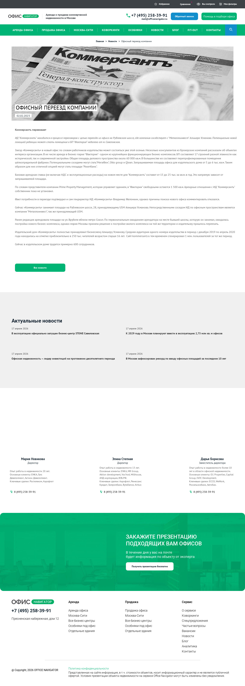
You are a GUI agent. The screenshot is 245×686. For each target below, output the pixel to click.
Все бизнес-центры (81, 620)
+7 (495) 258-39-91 (149, 15)
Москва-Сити (77, 615)
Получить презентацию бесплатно (150, 566)
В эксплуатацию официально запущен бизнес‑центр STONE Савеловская (55, 333)
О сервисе (189, 610)
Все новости (40, 267)
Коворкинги (190, 615)
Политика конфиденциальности (88, 668)
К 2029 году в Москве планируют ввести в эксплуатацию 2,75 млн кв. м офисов (174, 333)
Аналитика (189, 646)
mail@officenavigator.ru (154, 19)
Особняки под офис (81, 626)
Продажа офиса (136, 610)
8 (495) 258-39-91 (23, 491)
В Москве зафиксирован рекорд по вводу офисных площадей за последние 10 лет (176, 358)
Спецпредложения (195, 620)
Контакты (189, 651)
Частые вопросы (194, 626)
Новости (188, 636)
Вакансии (188, 631)
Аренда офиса (78, 610)
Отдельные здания (81, 631)
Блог (185, 641)
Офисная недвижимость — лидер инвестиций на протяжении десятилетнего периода (63, 358)
